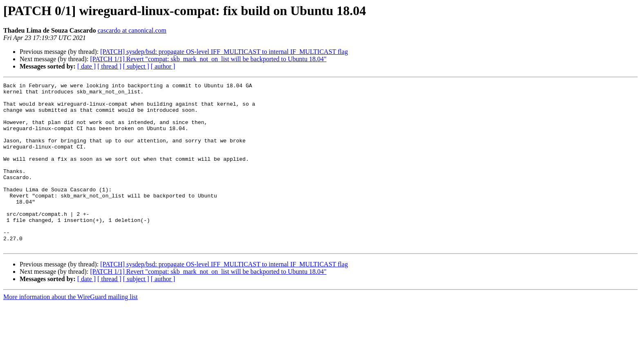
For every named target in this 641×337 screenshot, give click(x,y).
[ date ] (86, 66)
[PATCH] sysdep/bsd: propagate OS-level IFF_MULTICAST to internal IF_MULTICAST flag (224, 51)
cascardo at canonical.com (132, 30)
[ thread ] (109, 66)
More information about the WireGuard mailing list (70, 329)
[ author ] (163, 66)
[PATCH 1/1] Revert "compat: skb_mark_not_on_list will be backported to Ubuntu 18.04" (208, 58)
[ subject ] (136, 66)
